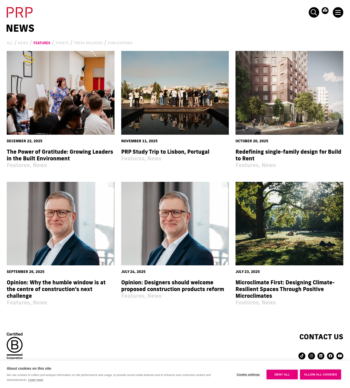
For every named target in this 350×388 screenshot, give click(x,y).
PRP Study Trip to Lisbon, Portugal (165, 151)
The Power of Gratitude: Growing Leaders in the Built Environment (60, 155)
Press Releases (121, 42)
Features (55, 42)
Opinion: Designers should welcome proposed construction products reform (172, 285)
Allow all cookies (320, 374)
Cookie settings (248, 374)
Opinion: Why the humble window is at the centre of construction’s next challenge (56, 289)
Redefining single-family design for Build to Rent (288, 155)
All (11, 42)
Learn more (35, 380)
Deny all (282, 374)
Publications (168, 42)
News (29, 42)
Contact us (321, 336)
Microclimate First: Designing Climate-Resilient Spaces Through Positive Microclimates (285, 289)
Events (84, 42)
